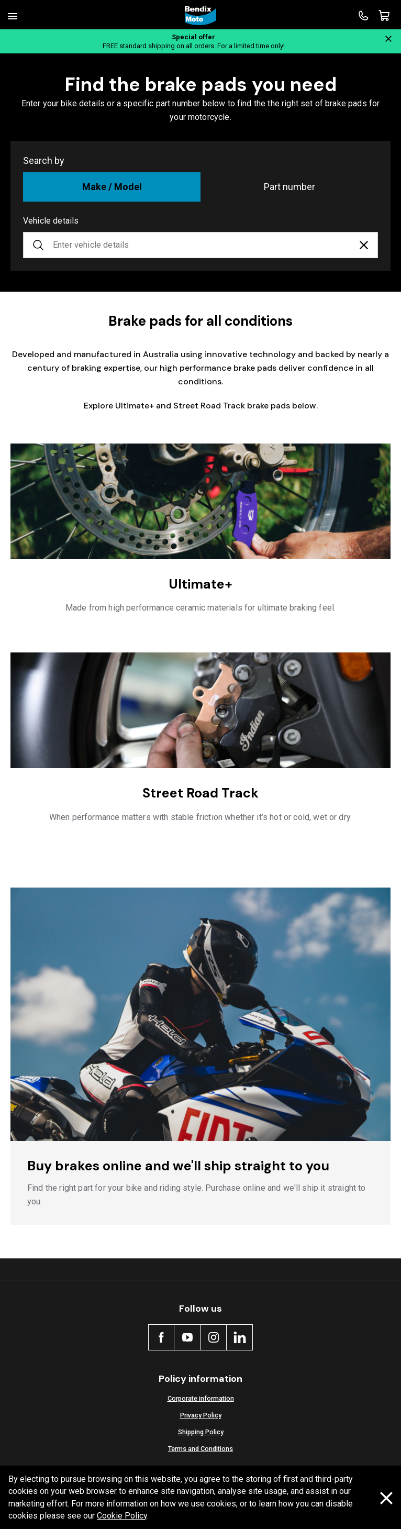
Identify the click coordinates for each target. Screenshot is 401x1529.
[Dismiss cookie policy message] (386, 1498)
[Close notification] (388, 39)
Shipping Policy (201, 1432)
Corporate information (201, 1398)
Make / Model (112, 186)
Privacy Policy (200, 1415)
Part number (289, 186)
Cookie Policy (122, 1516)
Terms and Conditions (200, 1449)
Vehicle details (51, 221)
